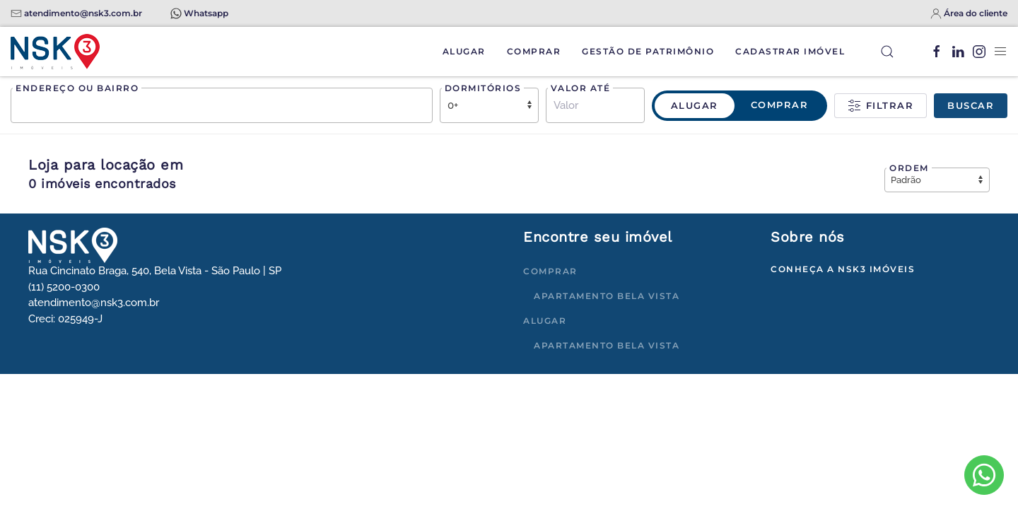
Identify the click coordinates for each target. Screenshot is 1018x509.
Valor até (581, 88)
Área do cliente (975, 13)
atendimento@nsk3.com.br (83, 13)
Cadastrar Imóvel (790, 51)
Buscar (970, 105)
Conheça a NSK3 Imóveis (843, 269)
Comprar (534, 51)
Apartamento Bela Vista (606, 296)
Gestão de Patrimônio (648, 51)
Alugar (464, 51)
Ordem (909, 168)
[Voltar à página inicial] (55, 51)
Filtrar (880, 106)
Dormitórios (483, 88)
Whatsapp (206, 13)
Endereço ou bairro (77, 88)
